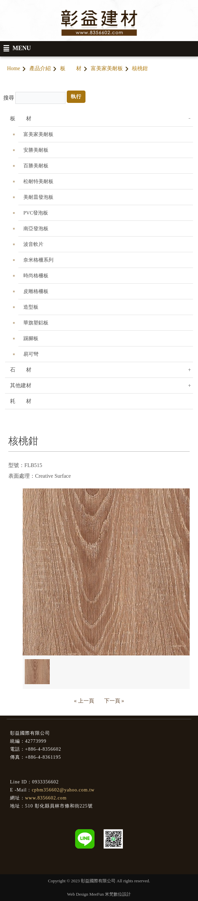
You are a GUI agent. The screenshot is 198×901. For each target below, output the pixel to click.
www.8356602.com (46, 797)
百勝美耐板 (35, 165)
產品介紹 (40, 68)
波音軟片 (33, 244)
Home (13, 68)
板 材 (70, 68)
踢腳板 (30, 338)
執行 (76, 96)
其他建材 (20, 385)
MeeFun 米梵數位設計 (110, 894)
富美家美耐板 (107, 68)
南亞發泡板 (35, 228)
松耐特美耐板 (38, 181)
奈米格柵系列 (38, 260)
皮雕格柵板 (35, 291)
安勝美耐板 (35, 150)
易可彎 (30, 354)
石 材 (20, 369)
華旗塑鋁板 (35, 322)
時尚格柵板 (35, 275)
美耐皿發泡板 (38, 197)
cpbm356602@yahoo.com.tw (63, 789)
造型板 (30, 307)
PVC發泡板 (35, 212)
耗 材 (20, 401)
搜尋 (8, 98)
